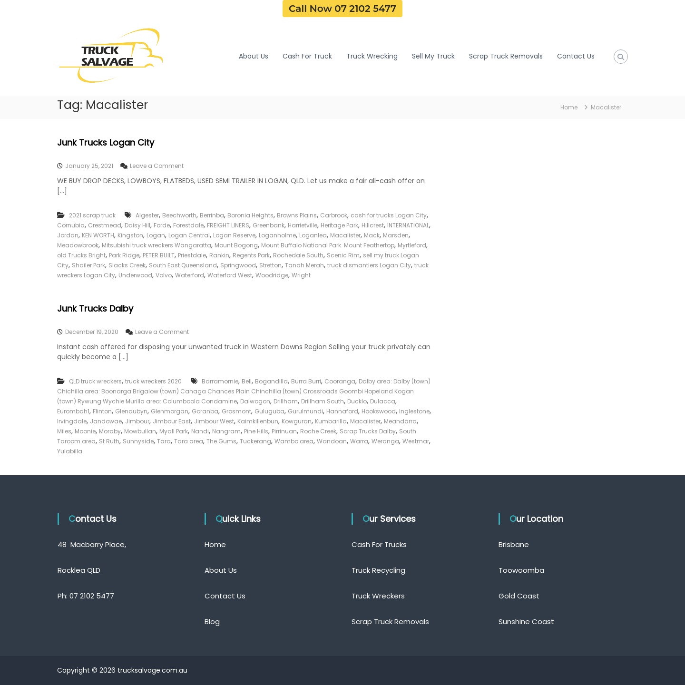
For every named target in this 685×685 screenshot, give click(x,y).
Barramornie (220, 381)
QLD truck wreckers (95, 381)
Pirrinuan (284, 431)
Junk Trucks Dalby (95, 308)
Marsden (396, 235)
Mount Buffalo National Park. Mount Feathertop (327, 245)
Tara (164, 441)
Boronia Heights (250, 215)
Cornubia (71, 225)
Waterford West (229, 275)
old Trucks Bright (81, 255)
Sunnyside (138, 441)
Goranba (205, 411)
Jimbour (137, 421)
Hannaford (342, 411)
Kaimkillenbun (257, 421)
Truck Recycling (378, 570)
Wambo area (293, 441)
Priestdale (192, 255)
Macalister (345, 235)
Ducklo (357, 401)
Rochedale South (298, 255)
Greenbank (268, 225)
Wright (301, 275)
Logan (156, 235)
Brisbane (514, 544)
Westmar (415, 441)
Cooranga (339, 381)
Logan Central (189, 235)
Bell (247, 381)
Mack (372, 235)
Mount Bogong (236, 245)
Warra (359, 441)
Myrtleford (412, 245)
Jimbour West (214, 421)
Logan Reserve (234, 235)
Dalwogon (255, 401)
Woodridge (271, 275)
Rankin (219, 255)
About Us (253, 56)
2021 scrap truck (92, 215)
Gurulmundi (305, 411)
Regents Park (251, 255)
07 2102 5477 (91, 596)
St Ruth (109, 441)
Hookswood (379, 411)
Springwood (238, 265)
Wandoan (332, 441)
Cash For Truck (307, 56)
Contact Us (576, 56)
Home (215, 544)
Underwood (135, 275)
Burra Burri (306, 381)
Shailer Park (88, 265)
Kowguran (297, 421)
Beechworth (179, 215)
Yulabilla (69, 451)
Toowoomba (521, 570)
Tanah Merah (304, 265)
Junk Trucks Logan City (105, 142)
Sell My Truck (433, 56)
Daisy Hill (137, 225)
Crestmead (104, 225)
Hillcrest (373, 225)
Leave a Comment (157, 166)
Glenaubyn (131, 411)
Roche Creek (318, 431)
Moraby (110, 431)
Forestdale (188, 225)
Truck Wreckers (378, 596)
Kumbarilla (331, 421)
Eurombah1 (73, 411)
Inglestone (414, 411)
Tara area (188, 441)
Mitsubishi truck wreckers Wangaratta (156, 245)
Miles (64, 431)
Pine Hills (256, 431)
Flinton (102, 411)
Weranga (385, 441)
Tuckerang (255, 441)
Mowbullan (140, 431)
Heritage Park (339, 225)
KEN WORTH (98, 235)
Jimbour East (172, 421)
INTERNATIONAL (408, 225)
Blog (212, 621)
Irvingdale (72, 421)
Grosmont (236, 411)
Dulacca (382, 401)
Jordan (67, 235)
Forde (162, 225)
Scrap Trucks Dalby (368, 431)
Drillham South (322, 401)
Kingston (130, 235)
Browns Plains (297, 215)
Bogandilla (271, 381)
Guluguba (269, 411)
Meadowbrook (77, 245)
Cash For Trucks (379, 544)
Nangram (226, 431)
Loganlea (313, 235)
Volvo (164, 275)
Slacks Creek (127, 265)
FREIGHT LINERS (228, 225)
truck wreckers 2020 (153, 381)
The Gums (221, 441)
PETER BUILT (159, 255)
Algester (147, 215)
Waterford (189, 275)
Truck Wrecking (372, 56)
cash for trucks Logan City (389, 215)
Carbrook (333, 215)
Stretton (270, 265)
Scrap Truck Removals (506, 56)
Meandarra (400, 421)
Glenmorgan (169, 411)
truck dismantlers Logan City (369, 265)
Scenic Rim (343, 255)
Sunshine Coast (526, 621)
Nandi (200, 431)
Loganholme (277, 235)
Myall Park (173, 431)
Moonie (85, 431)
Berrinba (212, 215)
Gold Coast (519, 596)
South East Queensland (183, 265)
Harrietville (302, 225)
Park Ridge (124, 255)
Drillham (286, 401)
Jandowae (106, 421)
